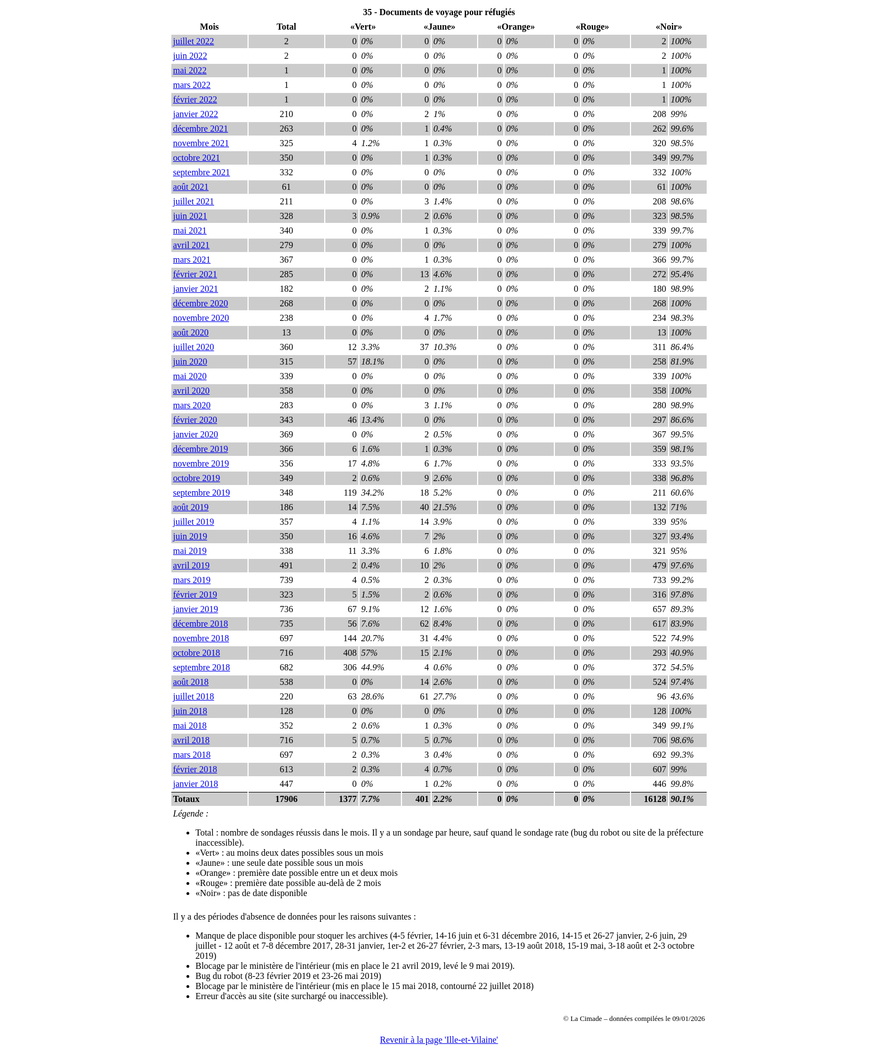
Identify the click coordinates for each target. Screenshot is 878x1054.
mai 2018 (190, 725)
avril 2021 (191, 245)
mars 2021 (192, 259)
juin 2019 (190, 536)
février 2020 (195, 420)
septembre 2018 (201, 667)
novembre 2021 (201, 143)
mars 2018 (192, 754)
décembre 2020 (200, 303)
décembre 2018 (200, 623)
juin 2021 (190, 216)
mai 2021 (190, 230)
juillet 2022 (193, 41)
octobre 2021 (196, 157)
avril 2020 (191, 390)
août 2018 (191, 682)
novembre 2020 (201, 318)
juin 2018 (190, 711)
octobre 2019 (196, 478)
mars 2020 (192, 405)
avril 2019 (191, 565)
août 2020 (191, 332)
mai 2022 (190, 70)
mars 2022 (192, 85)
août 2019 (191, 507)
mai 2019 (190, 551)
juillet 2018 (193, 696)
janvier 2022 (195, 114)
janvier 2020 (195, 434)
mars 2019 (192, 580)
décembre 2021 (200, 128)
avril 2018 (191, 740)
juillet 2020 (193, 347)
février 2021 (195, 274)
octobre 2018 (196, 652)
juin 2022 (190, 55)
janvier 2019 (195, 609)
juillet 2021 (193, 201)
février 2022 (195, 99)
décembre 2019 (200, 449)
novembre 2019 (201, 463)
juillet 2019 (193, 521)
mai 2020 (190, 376)
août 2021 (191, 187)
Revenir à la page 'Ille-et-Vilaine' (439, 1039)
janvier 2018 (195, 784)
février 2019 (195, 594)
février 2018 (195, 769)
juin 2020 (190, 361)
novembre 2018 (201, 638)
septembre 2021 (201, 172)
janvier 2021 (195, 288)
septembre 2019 (201, 492)
